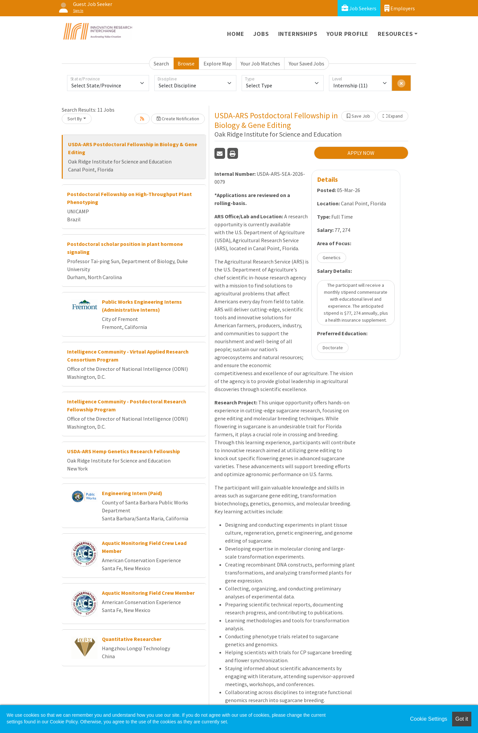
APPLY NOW (361, 153)
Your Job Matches (260, 63)
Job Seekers (359, 8)
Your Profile (348, 34)
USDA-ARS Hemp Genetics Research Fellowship (123, 451)
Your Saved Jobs (306, 63)
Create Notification (178, 119)
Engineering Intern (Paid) (132, 493)
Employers (399, 8)
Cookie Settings (428, 719)
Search (161, 63)
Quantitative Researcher (131, 639)
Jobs (261, 34)
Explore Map (217, 63)
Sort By (74, 119)
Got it (461, 719)
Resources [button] (395, 34)
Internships (297, 34)
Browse (186, 63)
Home (235, 34)
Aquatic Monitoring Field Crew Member (148, 592)
